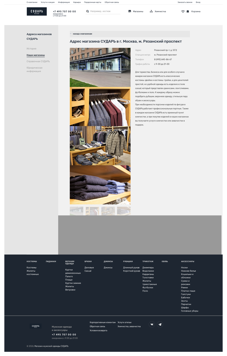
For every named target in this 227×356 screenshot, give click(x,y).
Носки (184, 267)
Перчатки (186, 304)
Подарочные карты (92, 2)
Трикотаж (147, 261)
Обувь (165, 261)
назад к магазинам (82, 33)
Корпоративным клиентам (103, 322)
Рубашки (128, 261)
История (31, 48)
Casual (88, 270)
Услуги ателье (124, 322)
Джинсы (108, 261)
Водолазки (148, 270)
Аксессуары (187, 261)
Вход (198, 2)
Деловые (89, 267)
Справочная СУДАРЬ (38, 61)
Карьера (77, 2)
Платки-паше (188, 290)
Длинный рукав (131, 267)
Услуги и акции (48, 2)
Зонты (184, 300)
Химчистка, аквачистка (129, 326)
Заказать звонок (185, 2)
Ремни (184, 287)
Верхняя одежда (69, 262)
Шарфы (185, 307)
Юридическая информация (34, 69)
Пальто (69, 276)
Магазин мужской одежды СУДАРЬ (51, 346)
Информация (64, 2)
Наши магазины (36, 55)
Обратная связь (112, 2)
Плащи (68, 279)
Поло (145, 290)
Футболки (147, 287)
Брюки (88, 261)
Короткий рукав (131, 270)
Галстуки (186, 294)
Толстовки (148, 277)
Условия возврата (98, 330)
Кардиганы (148, 274)
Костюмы (32, 261)
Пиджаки (51, 261)
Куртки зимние (73, 283)
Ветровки (70, 289)
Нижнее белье (188, 270)
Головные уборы (189, 310)
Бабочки (185, 297)
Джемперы (148, 267)
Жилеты (69, 286)
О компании (32, 2)
